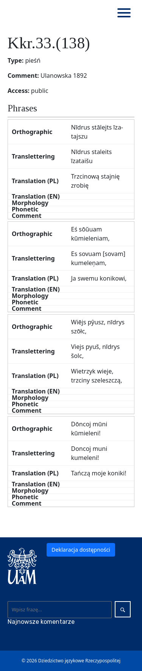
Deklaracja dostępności (80, 549)
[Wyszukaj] (60, 609)
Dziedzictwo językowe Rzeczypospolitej (79, 660)
